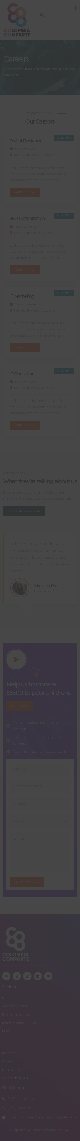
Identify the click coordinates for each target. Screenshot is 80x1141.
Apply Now (25, 192)
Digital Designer (25, 141)
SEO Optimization (27, 218)
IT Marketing (22, 296)
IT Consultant (23, 374)
